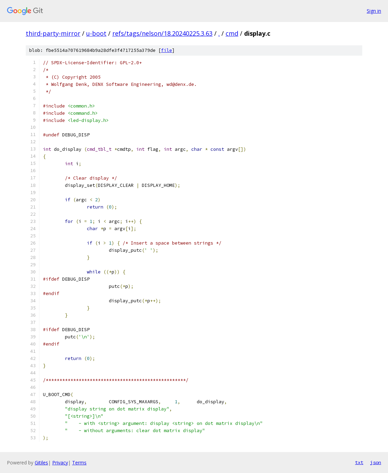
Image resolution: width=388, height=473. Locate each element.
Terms (79, 462)
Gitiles (41, 462)
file (166, 50)
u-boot (96, 33)
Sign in (374, 11)
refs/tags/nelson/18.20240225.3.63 (162, 33)
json (375, 462)
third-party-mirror (53, 33)
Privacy (60, 462)
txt (359, 462)
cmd (232, 33)
